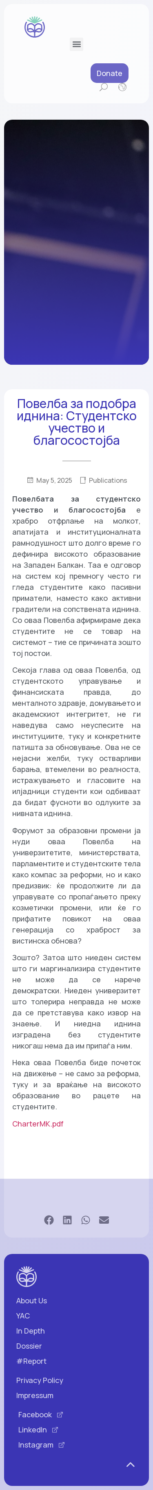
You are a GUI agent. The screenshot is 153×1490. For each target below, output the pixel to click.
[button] (76, 44)
